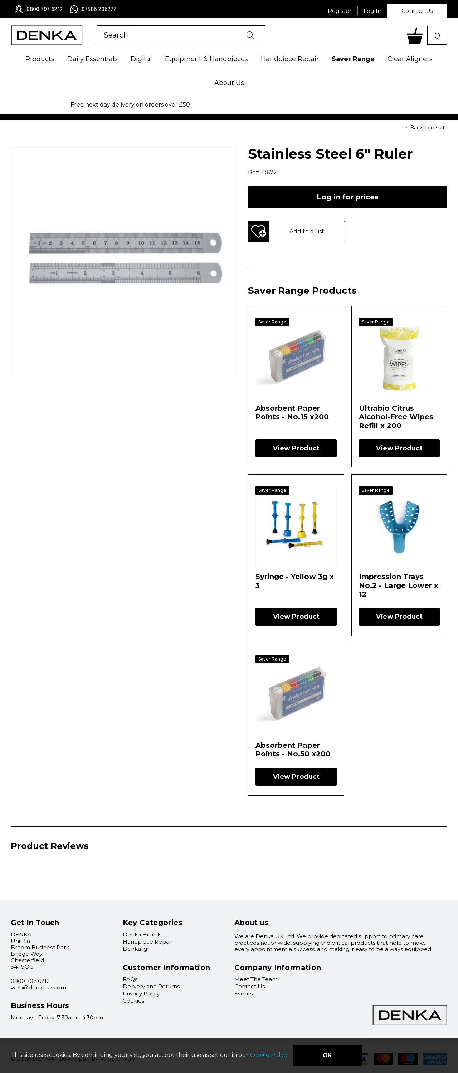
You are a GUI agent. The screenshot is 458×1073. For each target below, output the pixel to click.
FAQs (130, 979)
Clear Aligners (410, 59)
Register (340, 11)
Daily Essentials (92, 59)
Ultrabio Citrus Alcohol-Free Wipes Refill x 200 (396, 417)
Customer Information (166, 967)
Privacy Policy (141, 993)
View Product (296, 448)
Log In (372, 11)
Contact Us (417, 11)
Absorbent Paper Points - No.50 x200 (293, 749)
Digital (141, 59)
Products (39, 59)
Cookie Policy (269, 1055)
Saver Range (353, 59)
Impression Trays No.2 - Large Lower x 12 (398, 585)
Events (243, 993)
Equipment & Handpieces (206, 59)
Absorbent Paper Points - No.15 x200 (292, 412)
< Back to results (426, 127)
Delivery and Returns (151, 986)
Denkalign (137, 948)
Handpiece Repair (290, 59)
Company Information (277, 967)
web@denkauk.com (38, 987)
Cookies (133, 1000)
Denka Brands (142, 934)
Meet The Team (256, 979)
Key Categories (153, 922)
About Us (229, 83)
